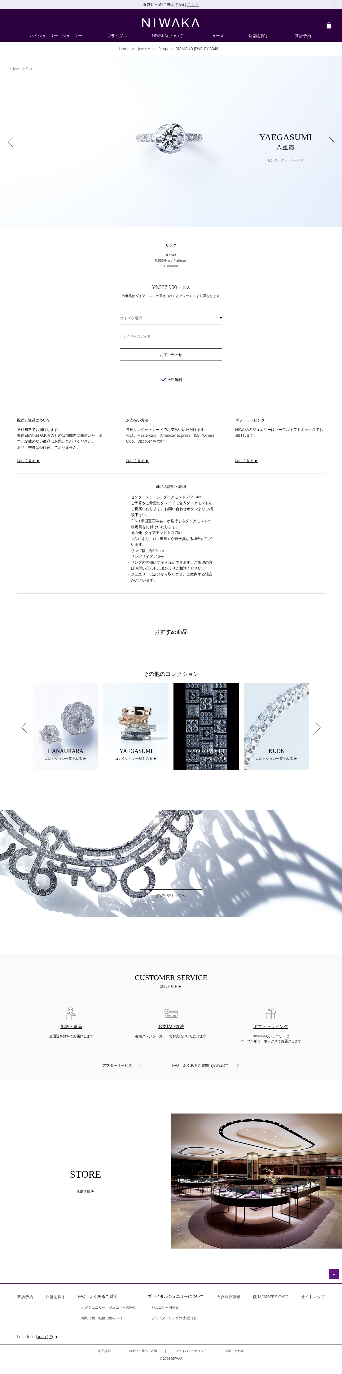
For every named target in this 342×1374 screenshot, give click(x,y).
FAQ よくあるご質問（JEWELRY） (201, 1065)
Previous (24, 728)
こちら (193, 4)
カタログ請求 (229, 1297)
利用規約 (104, 1351)
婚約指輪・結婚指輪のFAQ (101, 1318)
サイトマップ (313, 1297)
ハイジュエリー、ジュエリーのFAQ (108, 1308)
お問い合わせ (234, 1351)
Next (318, 728)
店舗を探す (56, 1297)
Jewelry (143, 48)
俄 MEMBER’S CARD (270, 1297)
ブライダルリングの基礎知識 (173, 1318)
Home (124, 48)
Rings (163, 48)
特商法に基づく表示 (143, 1351)
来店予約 (25, 1297)
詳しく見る (169, 986)
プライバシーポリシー (191, 1351)
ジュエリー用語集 (165, 1308)
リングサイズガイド (135, 336)
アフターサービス (117, 1065)
